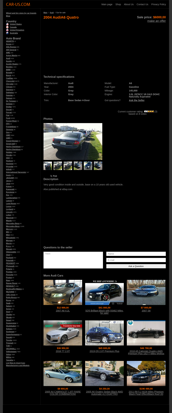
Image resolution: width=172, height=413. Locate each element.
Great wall (10, 144)
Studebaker (11, 326)
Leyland (9, 209)
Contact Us (142, 4)
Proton (9, 278)
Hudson (9, 161)
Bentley (9, 67)
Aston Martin (11, 55)
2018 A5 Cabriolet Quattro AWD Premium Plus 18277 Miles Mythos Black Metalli (146, 353)
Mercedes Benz (12, 223)
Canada (11, 27)
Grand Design (12, 141)
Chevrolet (10, 81)
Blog (8, 16)
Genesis (9, 129)
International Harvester (16, 172)
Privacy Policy (158, 4)
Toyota (9, 340)
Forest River (11, 121)
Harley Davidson (13, 147)
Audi (8, 58)
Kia (7, 195)
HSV (8, 158)
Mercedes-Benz (13, 226)
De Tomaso (11, 101)
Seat (8, 312)
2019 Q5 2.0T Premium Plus (104, 351)
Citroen (9, 87)
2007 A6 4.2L (63, 310)
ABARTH (10, 41)
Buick (8, 75)
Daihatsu (10, 92)
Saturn (9, 306)
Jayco (8, 181)
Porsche (9, 275)
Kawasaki (10, 189)
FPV (8, 124)
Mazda (9, 221)
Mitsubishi (10, 238)
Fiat (7, 115)
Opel (8, 255)
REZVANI (10, 292)
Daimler (9, 95)
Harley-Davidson (13, 149)
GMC (8, 135)
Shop (118, 4)
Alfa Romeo (11, 47)
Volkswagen (11, 352)
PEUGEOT (10, 263)
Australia (12, 33)
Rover (8, 300)
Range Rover (11, 283)
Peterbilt (9, 260)
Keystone (10, 192)
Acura (8, 44)
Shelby (9, 315)
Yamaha (9, 360)
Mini (8, 235)
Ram (8, 280)
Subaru (9, 329)
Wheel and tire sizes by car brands (21, 13)
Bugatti (9, 73)
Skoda (9, 317)
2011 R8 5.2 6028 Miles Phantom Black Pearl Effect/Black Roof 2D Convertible (146, 394)
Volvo (8, 354)
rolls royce (10, 295)
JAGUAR (10, 178)
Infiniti (9, 169)
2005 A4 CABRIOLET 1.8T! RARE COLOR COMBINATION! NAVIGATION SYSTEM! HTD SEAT (62, 394)
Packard (9, 258)
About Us (129, 4)
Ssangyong (11, 323)
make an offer (156, 21)
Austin (9, 61)
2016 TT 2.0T (63, 351)
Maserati (10, 218)
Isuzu (8, 175)
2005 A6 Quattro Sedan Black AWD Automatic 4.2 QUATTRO (104, 393)
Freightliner (11, 127)
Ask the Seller (137, 100)
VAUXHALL (11, 349)
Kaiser (9, 186)
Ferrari (9, 112)
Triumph (9, 343)
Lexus (8, 206)
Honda (9, 155)
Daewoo (9, 90)
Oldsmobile (11, 252)
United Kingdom (15, 30)
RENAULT (10, 286)
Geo (8, 132)
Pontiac (9, 272)
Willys (8, 357)
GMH (8, 138)
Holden (9, 152)
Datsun (9, 98)
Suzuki (9, 337)
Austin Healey (12, 64)
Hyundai (9, 166)
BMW (8, 70)
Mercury (9, 229)
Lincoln (9, 212)
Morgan (9, 240)
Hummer (10, 164)
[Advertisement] (105, 46)
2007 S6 (146, 310)
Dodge (9, 107)
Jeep (8, 184)
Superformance (13, 334)
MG (7, 232)
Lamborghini (11, 198)
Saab (8, 303)
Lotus (8, 215)
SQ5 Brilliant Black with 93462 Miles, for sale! (104, 311)
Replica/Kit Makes (14, 289)
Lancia (9, 201)
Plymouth (10, 266)
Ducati (9, 110)
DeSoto (9, 104)
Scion (8, 309)
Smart (8, 320)
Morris (9, 243)
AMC (8, 53)
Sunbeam (10, 332)
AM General (11, 50)
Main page (106, 4)
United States (14, 24)
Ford (8, 118)
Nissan (9, 249)
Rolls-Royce (11, 297)
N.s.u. (8, 246)
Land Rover (11, 203)
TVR (8, 346)
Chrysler (10, 84)
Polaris (9, 269)
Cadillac (9, 78)
